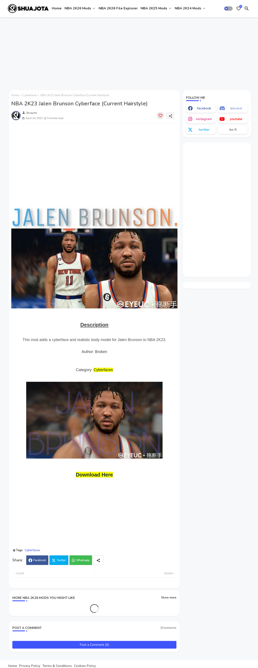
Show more (168, 598)
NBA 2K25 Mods (154, 8)
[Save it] (160, 115)
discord (236, 108)
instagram (204, 119)
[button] (228, 8)
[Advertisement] (129, 52)
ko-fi (232, 129)
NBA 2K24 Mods (188, 8)
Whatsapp (83, 560)
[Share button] (98, 560)
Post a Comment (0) (94, 645)
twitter (204, 129)
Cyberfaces (30, 95)
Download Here (94, 475)
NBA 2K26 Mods (78, 8)
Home (57, 8)
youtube (236, 119)
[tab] (56, 8)
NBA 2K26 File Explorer (118, 8)
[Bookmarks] (238, 8)
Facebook (39, 560)
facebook (204, 108)
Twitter (61, 560)
